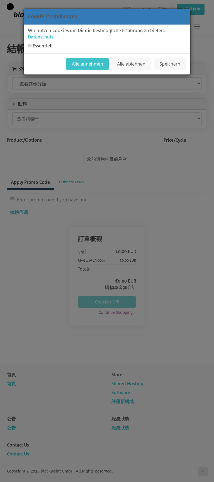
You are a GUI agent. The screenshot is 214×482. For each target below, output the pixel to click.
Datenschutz (41, 37)
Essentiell (43, 46)
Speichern (170, 64)
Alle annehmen (87, 64)
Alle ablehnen (131, 64)
